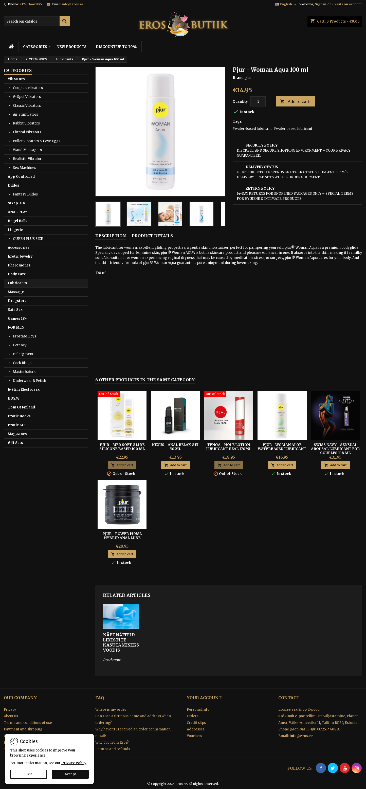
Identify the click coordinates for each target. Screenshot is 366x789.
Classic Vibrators (27, 105)
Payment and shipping (23, 729)
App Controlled (21, 176)
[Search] (37, 21)
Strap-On (16, 203)
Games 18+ (17, 318)
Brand (238, 78)
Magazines (17, 434)
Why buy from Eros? (112, 742)
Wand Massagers (27, 150)
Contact (288, 697)
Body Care (17, 274)
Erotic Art (16, 425)
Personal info (198, 709)
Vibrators (16, 79)
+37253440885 (31, 4)
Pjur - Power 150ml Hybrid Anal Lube (122, 535)
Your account (204, 697)
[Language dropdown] (286, 4)
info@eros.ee (72, 4)
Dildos (13, 185)
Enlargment (23, 354)
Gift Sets (15, 443)
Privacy (10, 709)
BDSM (13, 398)
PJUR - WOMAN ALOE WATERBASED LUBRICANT (282, 446)
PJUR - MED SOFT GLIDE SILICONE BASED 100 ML (122, 446)
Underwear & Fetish (29, 381)
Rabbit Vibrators (26, 123)
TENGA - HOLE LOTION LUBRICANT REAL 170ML (228, 446)
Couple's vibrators (28, 88)
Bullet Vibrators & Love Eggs (36, 141)
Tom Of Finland (21, 407)
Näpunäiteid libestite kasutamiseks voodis (121, 642)
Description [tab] (110, 235)
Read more (112, 660)
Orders (192, 716)
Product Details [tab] (152, 235)
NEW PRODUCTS (71, 46)
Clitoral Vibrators (27, 132)
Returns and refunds (112, 749)
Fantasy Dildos (25, 194)
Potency (20, 345)
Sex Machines (24, 168)
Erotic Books (19, 416)
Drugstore (17, 301)
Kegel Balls (17, 221)
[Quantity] (258, 101)
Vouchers (194, 736)
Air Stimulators (25, 114)
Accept (70, 774)
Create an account (347, 4)
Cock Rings (22, 363)
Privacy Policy (73, 763)
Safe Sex (15, 310)
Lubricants (17, 283)
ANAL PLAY (17, 212)
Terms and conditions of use (28, 723)
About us (11, 716)
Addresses (196, 729)
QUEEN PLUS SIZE (28, 239)
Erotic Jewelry (20, 256)
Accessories (18, 247)
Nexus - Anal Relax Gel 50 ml (175, 446)
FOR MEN (16, 327)
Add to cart (295, 101)
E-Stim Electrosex (24, 389)
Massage (16, 292)
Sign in (320, 4)
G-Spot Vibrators (27, 97)
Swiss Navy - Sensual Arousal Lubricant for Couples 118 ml (335, 448)
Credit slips (196, 723)
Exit (28, 774)
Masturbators (24, 372)
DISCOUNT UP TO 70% (116, 46)
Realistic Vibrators (28, 159)
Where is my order (110, 709)
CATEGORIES (35, 46)
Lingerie (15, 230)
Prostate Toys (24, 336)
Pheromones (19, 265)
